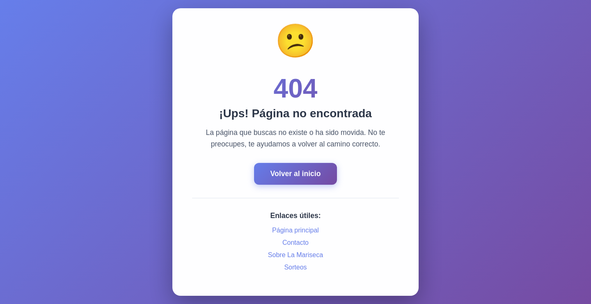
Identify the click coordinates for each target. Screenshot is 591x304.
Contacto (295, 242)
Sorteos (295, 267)
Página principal (295, 230)
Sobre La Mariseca (295, 255)
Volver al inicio (295, 174)
